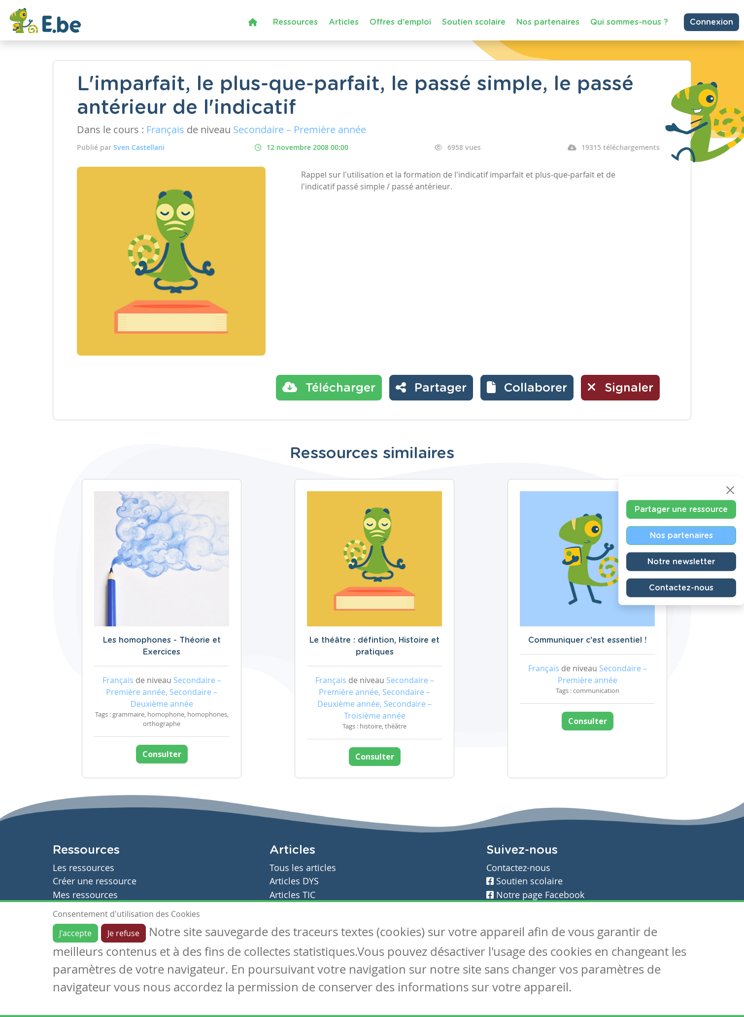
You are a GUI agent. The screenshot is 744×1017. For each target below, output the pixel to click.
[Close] (730, 490)
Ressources (295, 22)
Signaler (620, 387)
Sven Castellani (139, 147)
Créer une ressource (94, 881)
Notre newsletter (681, 562)
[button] (527, 387)
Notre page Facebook (535, 895)
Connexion (711, 22)
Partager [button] (431, 387)
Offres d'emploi (400, 22)
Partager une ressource (681, 509)
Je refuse (123, 933)
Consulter (161, 754)
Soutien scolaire (474, 22)
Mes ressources (85, 895)
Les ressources (83, 867)
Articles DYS (294, 881)
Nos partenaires (547, 22)
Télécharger (328, 387)
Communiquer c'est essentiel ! (587, 640)
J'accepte (75, 933)
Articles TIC (292, 895)
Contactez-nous (681, 588)
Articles (344, 22)
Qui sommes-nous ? (629, 22)
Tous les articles (303, 867)
